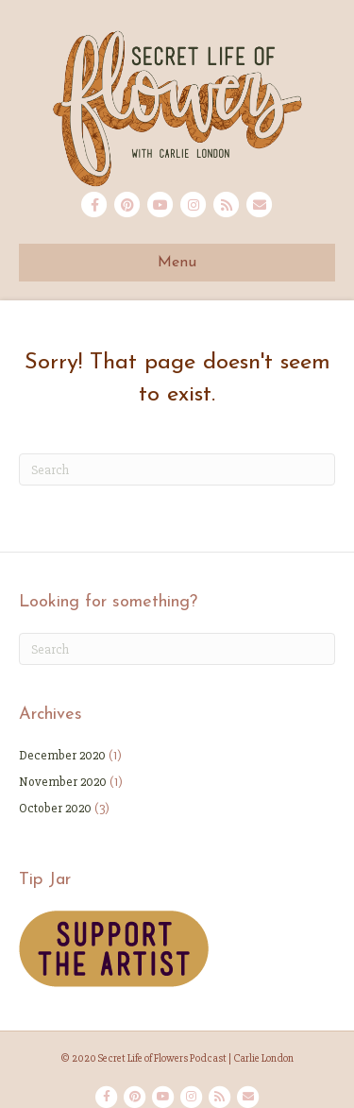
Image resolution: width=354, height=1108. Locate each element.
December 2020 (62, 755)
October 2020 (55, 808)
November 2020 (63, 782)
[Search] (177, 469)
